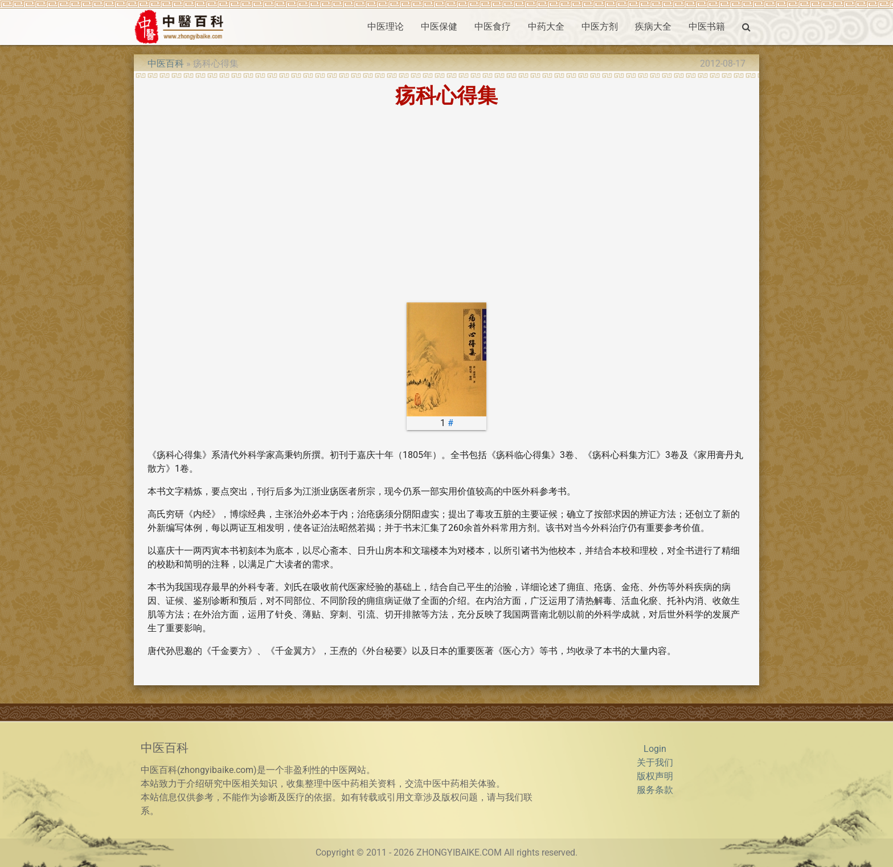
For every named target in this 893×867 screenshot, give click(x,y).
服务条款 (655, 789)
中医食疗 (492, 26)
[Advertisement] (446, 204)
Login (655, 748)
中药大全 (546, 26)
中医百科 (166, 63)
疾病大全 (653, 26)
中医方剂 (599, 26)
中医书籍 (707, 26)
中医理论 (385, 26)
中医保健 (439, 26)
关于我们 (655, 762)
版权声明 (655, 776)
